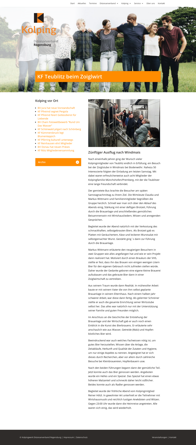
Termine (93, 3)
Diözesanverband (108, 3)
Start (72, 3)
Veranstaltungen (159, 437)
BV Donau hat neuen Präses (54, 146)
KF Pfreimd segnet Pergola (53, 111)
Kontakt (161, 3)
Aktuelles (82, 3)
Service (137, 3)
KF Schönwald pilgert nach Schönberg (59, 129)
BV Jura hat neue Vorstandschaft (56, 108)
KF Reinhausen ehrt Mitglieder (55, 143)
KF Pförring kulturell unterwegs (55, 139)
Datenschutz (82, 437)
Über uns (150, 3)
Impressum (69, 437)
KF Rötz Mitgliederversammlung (56, 150)
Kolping (124, 3)
